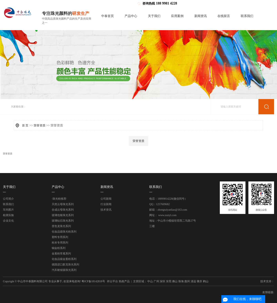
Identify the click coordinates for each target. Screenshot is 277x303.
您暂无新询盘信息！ (261, 3)
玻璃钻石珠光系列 (63, 220)
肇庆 (199, 281)
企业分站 (214, 3)
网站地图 (227, 3)
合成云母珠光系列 (63, 209)
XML (245, 3)
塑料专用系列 (60, 237)
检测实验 (8, 215)
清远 (193, 281)
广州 (156, 281)
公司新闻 (105, 198)
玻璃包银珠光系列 (63, 215)
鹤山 (205, 281)
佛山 (174, 281)
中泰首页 (107, 16)
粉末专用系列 (60, 242)
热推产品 (124, 281)
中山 (150, 281)
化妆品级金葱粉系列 (64, 259)
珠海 (181, 281)
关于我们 (154, 16)
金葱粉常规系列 (61, 253)
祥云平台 (112, 281)
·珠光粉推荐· (59, 198)
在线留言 (223, 16)
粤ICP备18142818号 (93, 281)
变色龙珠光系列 (61, 226)
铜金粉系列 (58, 248)
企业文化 (8, 220)
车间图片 (8, 209)
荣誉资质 (39, 125)
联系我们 (247, 16)
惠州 (187, 281)
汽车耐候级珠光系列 (64, 270)
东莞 (168, 281)
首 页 (25, 125)
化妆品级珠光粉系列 (64, 231)
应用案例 (177, 16)
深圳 (162, 281)
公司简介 (8, 198)
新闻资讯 (200, 16)
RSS (237, 3)
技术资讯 (105, 209)
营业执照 (202, 3)
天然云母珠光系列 (63, 204)
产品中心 (131, 16)
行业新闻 (105, 204)
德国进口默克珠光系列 (65, 264)
